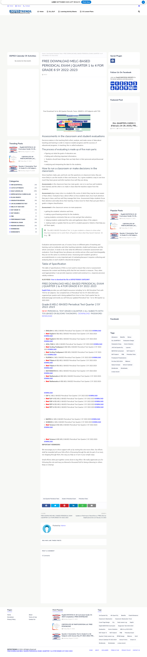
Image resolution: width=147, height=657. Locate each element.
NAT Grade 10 (24, 210)
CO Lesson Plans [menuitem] (86, 11)
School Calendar (127, 365)
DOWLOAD (47, 316)
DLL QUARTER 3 (116, 340)
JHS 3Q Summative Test (24, 203)
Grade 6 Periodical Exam (69, 498)
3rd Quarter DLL (24, 185)
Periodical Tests (83, 498)
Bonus (129, 337)
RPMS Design (120, 636)
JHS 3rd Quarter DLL (117, 347)
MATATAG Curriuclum (118, 351)
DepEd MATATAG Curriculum (24, 194)
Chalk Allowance (133, 615)
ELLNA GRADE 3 (24, 197)
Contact (26, 6)
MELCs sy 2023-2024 (24, 207)
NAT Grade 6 (24, 213)
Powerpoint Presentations (119, 358)
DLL (113, 622)
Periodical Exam (24, 222)
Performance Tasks (24, 219)
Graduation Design (24, 200)
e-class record (115, 371)
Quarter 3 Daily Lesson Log (106, 636)
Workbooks (24, 229)
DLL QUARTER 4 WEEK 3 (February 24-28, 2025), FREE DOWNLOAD (124, 124)
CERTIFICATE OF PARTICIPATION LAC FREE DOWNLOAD (27, 158)
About (18, 6)
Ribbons (127, 361)
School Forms (123, 639)
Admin (45, 74)
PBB (24, 216)
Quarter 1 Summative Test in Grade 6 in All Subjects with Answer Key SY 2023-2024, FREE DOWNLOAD (28, 167)
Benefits (122, 337)
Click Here (86, 2)
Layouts (128, 347)
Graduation (102, 629)
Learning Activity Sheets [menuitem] (67, 11)
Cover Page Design (104, 622)
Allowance (114, 337)
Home (10, 6)
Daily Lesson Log (24, 191)
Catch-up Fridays (24, 188)
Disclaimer (10, 617)
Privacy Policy (11, 619)
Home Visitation (128, 344)
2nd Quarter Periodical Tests (55, 53)
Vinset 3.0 (133, 639)
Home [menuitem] (40, 11)
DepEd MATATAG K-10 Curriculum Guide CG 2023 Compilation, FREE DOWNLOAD (28, 148)
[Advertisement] (70, 33)
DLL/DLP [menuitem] (51, 11)
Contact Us (32, 619)
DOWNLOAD (84, 313)
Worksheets (24, 232)
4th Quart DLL (114, 615)
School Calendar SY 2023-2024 (108, 639)
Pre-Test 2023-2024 (117, 361)
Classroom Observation (105, 619)
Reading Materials (24, 225)
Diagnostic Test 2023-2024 (125, 626)
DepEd (132, 622)
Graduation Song (116, 344)
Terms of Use (33, 617)
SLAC (136, 636)
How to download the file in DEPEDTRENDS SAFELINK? (70, 280)
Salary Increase (116, 365)
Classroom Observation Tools (123, 619)
